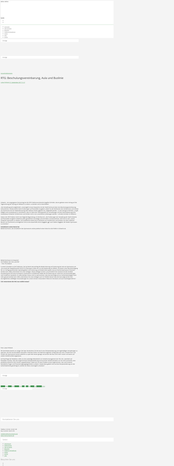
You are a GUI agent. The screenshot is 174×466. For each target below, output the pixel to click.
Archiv (6, 37)
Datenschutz (8, 445)
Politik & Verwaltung (9, 32)
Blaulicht (6, 30)
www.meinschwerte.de (7, 436)
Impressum (7, 444)
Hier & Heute (7, 28)
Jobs (5, 35)
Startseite (7, 27)
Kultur (6, 34)
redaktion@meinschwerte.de (9, 434)
